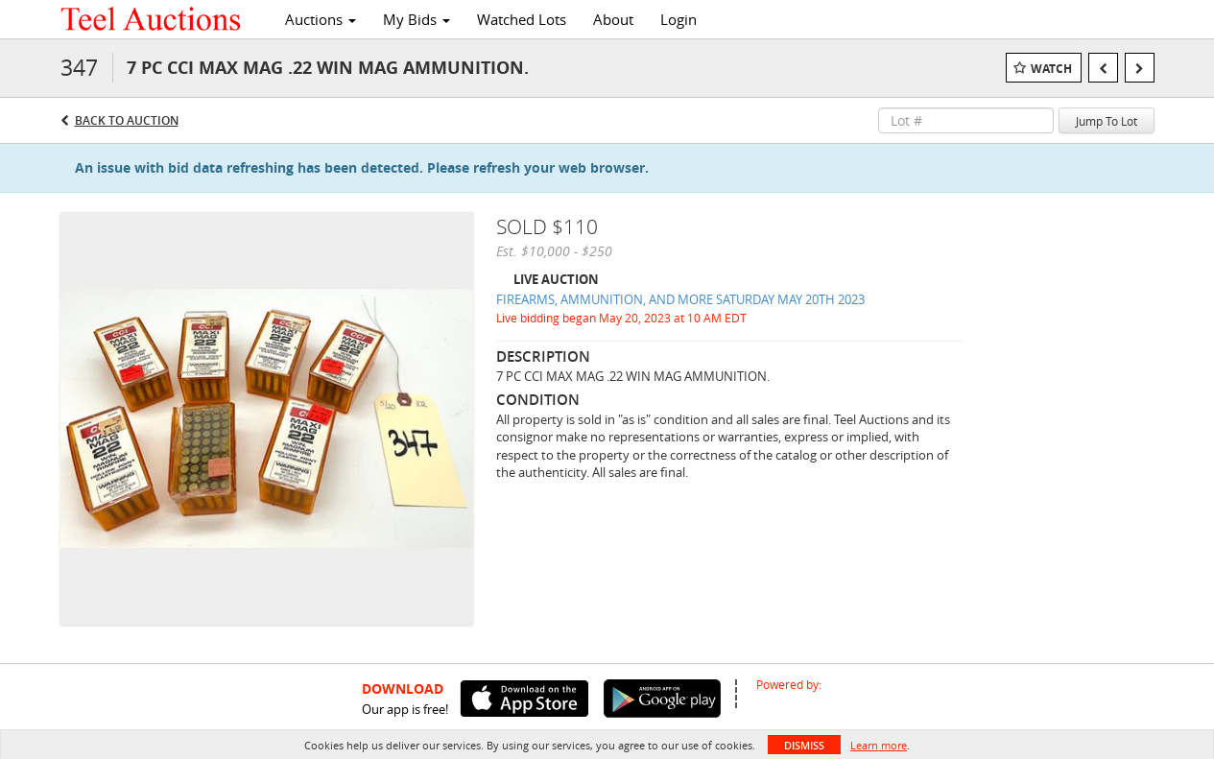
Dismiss (804, 745)
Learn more (878, 745)
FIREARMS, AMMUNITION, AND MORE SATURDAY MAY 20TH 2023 (680, 299)
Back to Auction (127, 120)
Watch (1051, 68)
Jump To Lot (1106, 121)
